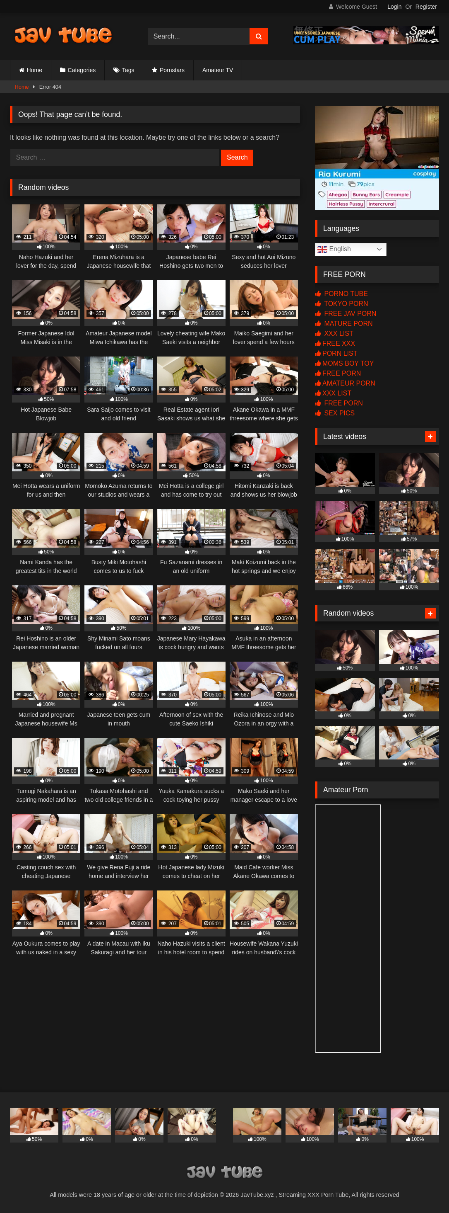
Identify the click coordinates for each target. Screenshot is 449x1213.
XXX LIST (334, 333)
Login (394, 6)
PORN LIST (336, 353)
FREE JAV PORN (345, 313)
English (334, 250)
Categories (82, 70)
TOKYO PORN (341, 303)
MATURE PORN (343, 323)
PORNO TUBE (341, 293)
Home (34, 70)
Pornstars (172, 70)
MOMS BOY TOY (344, 363)
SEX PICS (335, 413)
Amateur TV (217, 70)
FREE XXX (335, 343)
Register (426, 6)
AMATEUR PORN (345, 383)
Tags (128, 70)
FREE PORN (338, 373)
